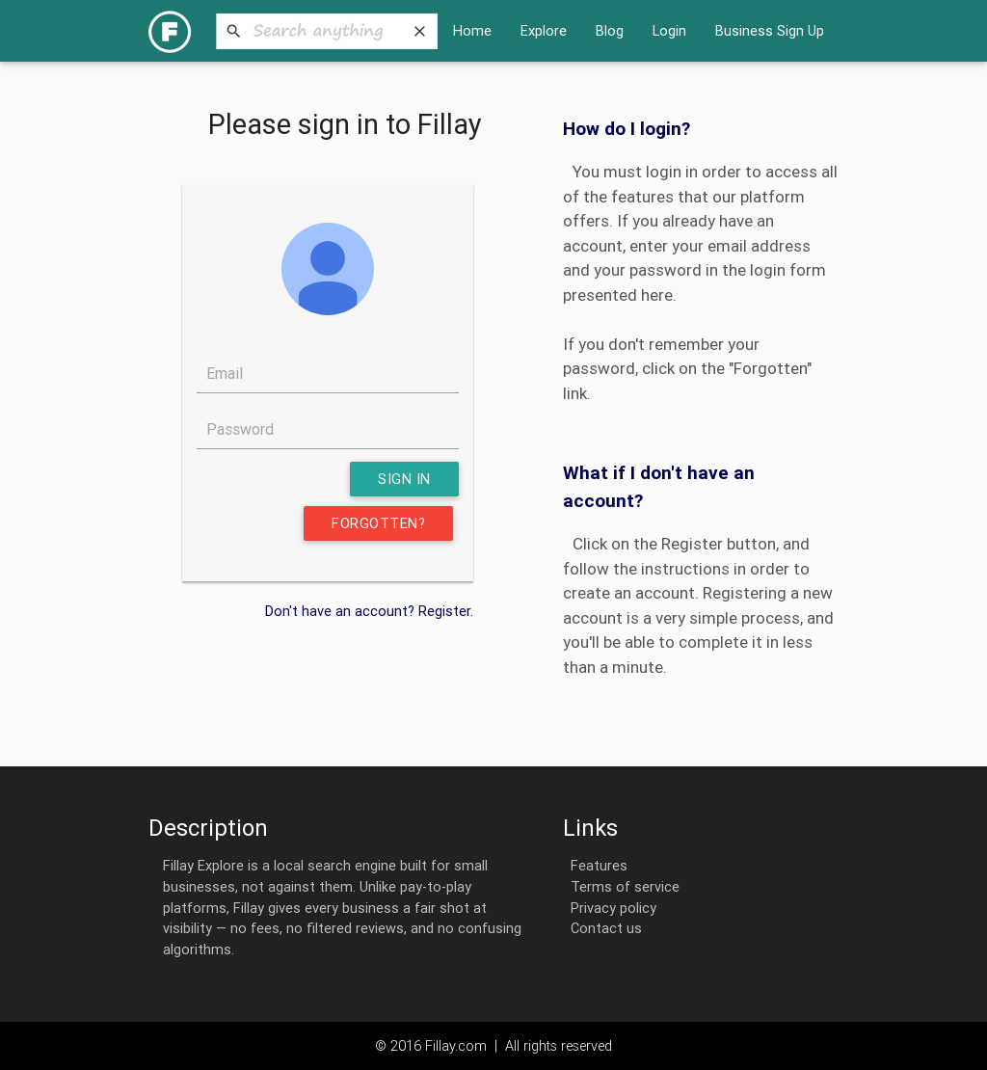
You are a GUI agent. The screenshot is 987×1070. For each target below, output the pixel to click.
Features (595, 865)
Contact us (602, 928)
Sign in (404, 478)
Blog (610, 30)
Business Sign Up (769, 30)
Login (669, 30)
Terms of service (621, 886)
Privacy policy (609, 907)
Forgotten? (378, 523)
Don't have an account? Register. (369, 611)
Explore (543, 30)
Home (472, 30)
